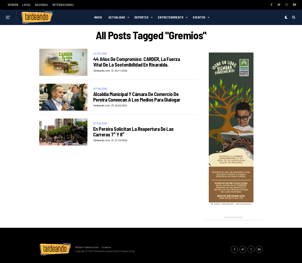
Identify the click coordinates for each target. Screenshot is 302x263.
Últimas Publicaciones (87, 247)
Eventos (199, 17)
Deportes (141, 17)
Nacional (42, 4)
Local (26, 4)
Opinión (13, 4)
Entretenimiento (170, 17)
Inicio (98, 17)
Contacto (106, 247)
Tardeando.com (101, 70)
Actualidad (116, 17)
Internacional (63, 4)
